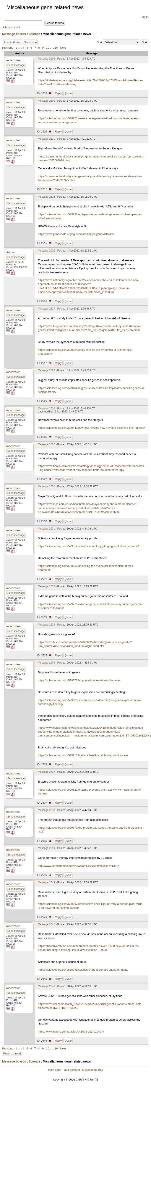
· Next (62, 47)
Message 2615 (46, 196)
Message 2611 (46, 138)
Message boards (14, 34)
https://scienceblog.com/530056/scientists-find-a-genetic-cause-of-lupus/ (83, 969)
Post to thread (12, 42)
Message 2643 (46, 882)
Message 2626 (46, 408)
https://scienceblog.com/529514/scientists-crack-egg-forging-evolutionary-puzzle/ (88, 546)
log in (145, 16)
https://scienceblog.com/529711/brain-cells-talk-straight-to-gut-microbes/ (83, 755)
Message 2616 (46, 250)
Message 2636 (46, 662)
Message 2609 (46, 100)
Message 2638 (46, 810)
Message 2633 (46, 586)
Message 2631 (46, 528)
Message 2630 (46, 486)
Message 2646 (46, 986)
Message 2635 (46, 624)
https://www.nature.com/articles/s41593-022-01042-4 (71, 1031)
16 (56, 47)
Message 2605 (46, 58)
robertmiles (13, 60)
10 (47, 47)
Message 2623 (46, 370)
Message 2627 (46, 444)
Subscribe (30, 42)
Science (34, 34)
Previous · (8, 47)
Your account (71, 1069)
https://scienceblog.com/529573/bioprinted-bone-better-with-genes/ (79, 680)
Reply (58, 93)
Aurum (10, 252)
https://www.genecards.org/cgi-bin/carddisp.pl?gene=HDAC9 (76, 234)
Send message (16, 65)
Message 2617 (46, 308)
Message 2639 (46, 848)
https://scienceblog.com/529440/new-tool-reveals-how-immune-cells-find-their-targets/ (91, 427)
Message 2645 (46, 924)
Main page (54, 1069)
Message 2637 (46, 771)
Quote (68, 93)
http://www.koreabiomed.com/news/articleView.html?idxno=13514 (79, 865)
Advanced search (11, 27)
